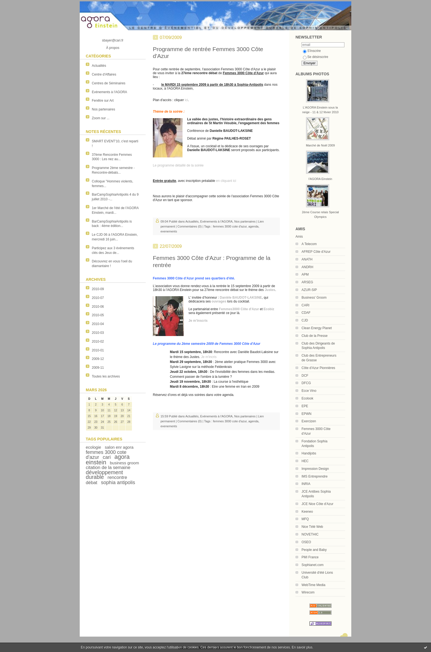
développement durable (104, 474)
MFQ (305, 519)
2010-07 (98, 298)
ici (186, 100)
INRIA (306, 484)
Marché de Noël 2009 (320, 145)
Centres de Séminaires (108, 83)
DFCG (306, 383)
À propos (112, 48)
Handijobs (309, 453)
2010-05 (98, 315)
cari (107, 457)
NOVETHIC (310, 534)
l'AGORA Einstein (320, 179)
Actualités (99, 66)
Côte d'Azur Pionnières (318, 368)
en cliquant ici (226, 181)
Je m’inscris (198, 321)
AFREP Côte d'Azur (316, 252)
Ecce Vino (309, 391)
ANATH (307, 259)
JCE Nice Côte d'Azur (317, 504)
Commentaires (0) (190, 226)
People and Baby (314, 550)
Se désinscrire (315, 57)
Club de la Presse (315, 336)
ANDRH (307, 267)
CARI (306, 305)
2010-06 (98, 307)
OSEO (306, 542)
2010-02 (98, 341)
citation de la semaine (108, 467)
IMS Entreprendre (315, 476)
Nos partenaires (103, 109)
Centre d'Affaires (104, 74)
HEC (305, 461)
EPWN (306, 414)
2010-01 (98, 350)
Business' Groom (314, 297)
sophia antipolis (118, 482)
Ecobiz (269, 309)
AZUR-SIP (309, 290)
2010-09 (98, 289)
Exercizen (309, 421)
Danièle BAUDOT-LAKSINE (241, 297)
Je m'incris (208, 357)
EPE (305, 406)
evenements (169, 231)
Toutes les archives (106, 376)
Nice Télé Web (312, 527)
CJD (305, 320)
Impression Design (315, 469)
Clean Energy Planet (317, 328)
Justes (270, 290)
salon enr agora (119, 447)
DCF (305, 376)
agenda (253, 226)
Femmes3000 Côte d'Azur (239, 309)
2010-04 (98, 324)
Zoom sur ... (100, 118)
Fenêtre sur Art (103, 100)
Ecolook (307, 398)
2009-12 (98, 359)
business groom (124, 462)
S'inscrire (312, 51)
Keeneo (307, 512)
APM (305, 274)
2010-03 (98, 333)
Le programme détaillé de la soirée (178, 165)
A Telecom (309, 244)
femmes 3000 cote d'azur (230, 226)
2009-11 (98, 368)
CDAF (306, 313)
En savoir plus (302, 647)
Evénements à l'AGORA (109, 92)
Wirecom (308, 592)
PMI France (310, 557)
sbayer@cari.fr (112, 40)
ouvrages (219, 301)
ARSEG (307, 282)
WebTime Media (313, 585)
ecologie (93, 447)
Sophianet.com (313, 565)
